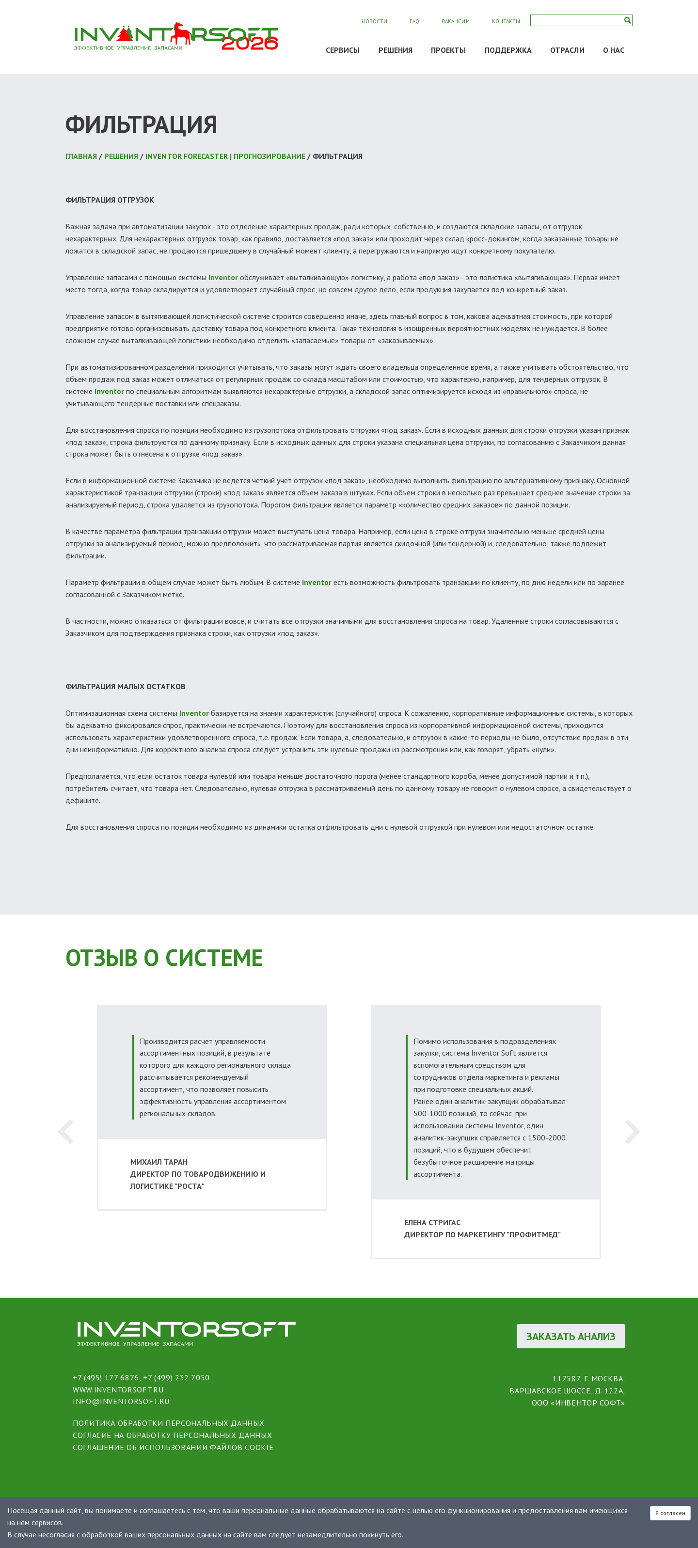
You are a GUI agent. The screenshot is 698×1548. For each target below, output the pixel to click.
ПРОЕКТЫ (448, 50)
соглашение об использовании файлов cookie (173, 1447)
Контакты (506, 21)
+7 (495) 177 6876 (106, 1377)
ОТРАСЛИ (567, 50)
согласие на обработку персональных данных (172, 1435)
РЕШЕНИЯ (396, 50)
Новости (374, 21)
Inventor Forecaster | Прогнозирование (225, 156)
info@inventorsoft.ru (121, 1401)
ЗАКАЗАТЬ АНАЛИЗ (571, 1336)
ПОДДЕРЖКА (508, 50)
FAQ (414, 21)
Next (632, 1132)
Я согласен (670, 1512)
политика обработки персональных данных (168, 1423)
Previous (65, 1132)
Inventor (223, 277)
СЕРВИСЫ (343, 50)
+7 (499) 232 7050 (176, 1377)
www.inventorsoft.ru (118, 1389)
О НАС (613, 50)
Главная (81, 156)
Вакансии (455, 21)
